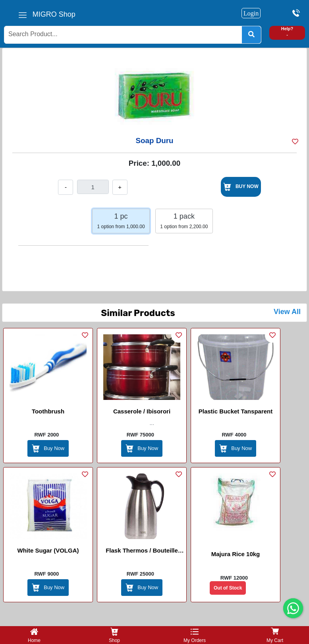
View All (287, 312)
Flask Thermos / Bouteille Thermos (142, 552)
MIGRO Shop (54, 14)
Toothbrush (48, 411)
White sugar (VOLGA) (48, 550)
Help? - (287, 31)
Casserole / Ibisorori (141, 411)
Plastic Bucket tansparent (235, 411)
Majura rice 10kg (235, 554)
